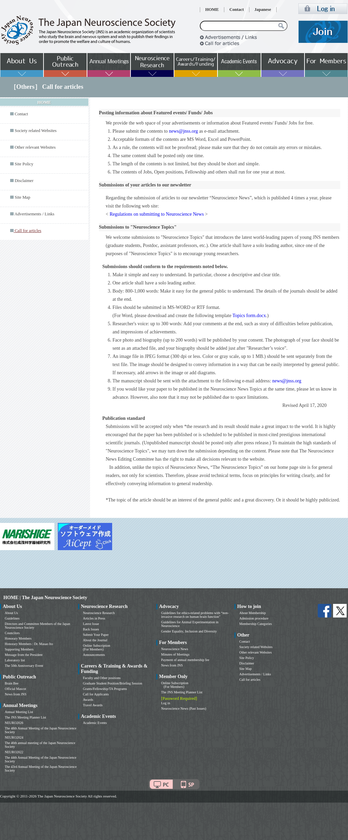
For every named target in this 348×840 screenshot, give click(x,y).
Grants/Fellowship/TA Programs (105, 689)
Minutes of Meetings (175, 654)
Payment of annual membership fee (185, 660)
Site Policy (24, 164)
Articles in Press (94, 618)
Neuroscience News (174, 649)
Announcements (94, 655)
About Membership (252, 613)
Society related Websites (35, 130)
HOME (212, 9)
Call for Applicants (96, 694)
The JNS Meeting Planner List (25, 717)
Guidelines (12, 618)
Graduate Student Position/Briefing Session (112, 683)
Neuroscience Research (99, 613)
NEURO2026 (14, 723)
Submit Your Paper (96, 635)
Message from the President (23, 655)
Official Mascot (15, 689)
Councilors (12, 633)
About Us (11, 613)
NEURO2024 (14, 737)
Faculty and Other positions (102, 678)
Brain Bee (11, 683)
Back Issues (91, 629)
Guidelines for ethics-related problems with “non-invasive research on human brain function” (195, 615)
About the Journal (95, 640)
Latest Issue (91, 624)
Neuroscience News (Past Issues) (183, 708)
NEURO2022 (14, 752)
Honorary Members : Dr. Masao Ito (29, 644)
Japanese (263, 9)
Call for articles (249, 679)
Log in (165, 703)
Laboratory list (15, 660)
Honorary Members (18, 638)
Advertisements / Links (34, 214)
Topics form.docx (249, 315)
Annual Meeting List (19, 712)
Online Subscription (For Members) (96, 647)
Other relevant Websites (35, 147)
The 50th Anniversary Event (24, 666)
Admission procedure (253, 618)
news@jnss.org (183, 131)
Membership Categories (255, 624)
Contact (236, 9)
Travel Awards (93, 705)
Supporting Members (19, 649)
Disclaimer (24, 180)
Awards (88, 700)
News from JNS (16, 694)
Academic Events (95, 723)
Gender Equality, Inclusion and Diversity (189, 631)
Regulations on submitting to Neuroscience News (156, 214)
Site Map (22, 197)
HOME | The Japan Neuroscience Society (45, 597)
